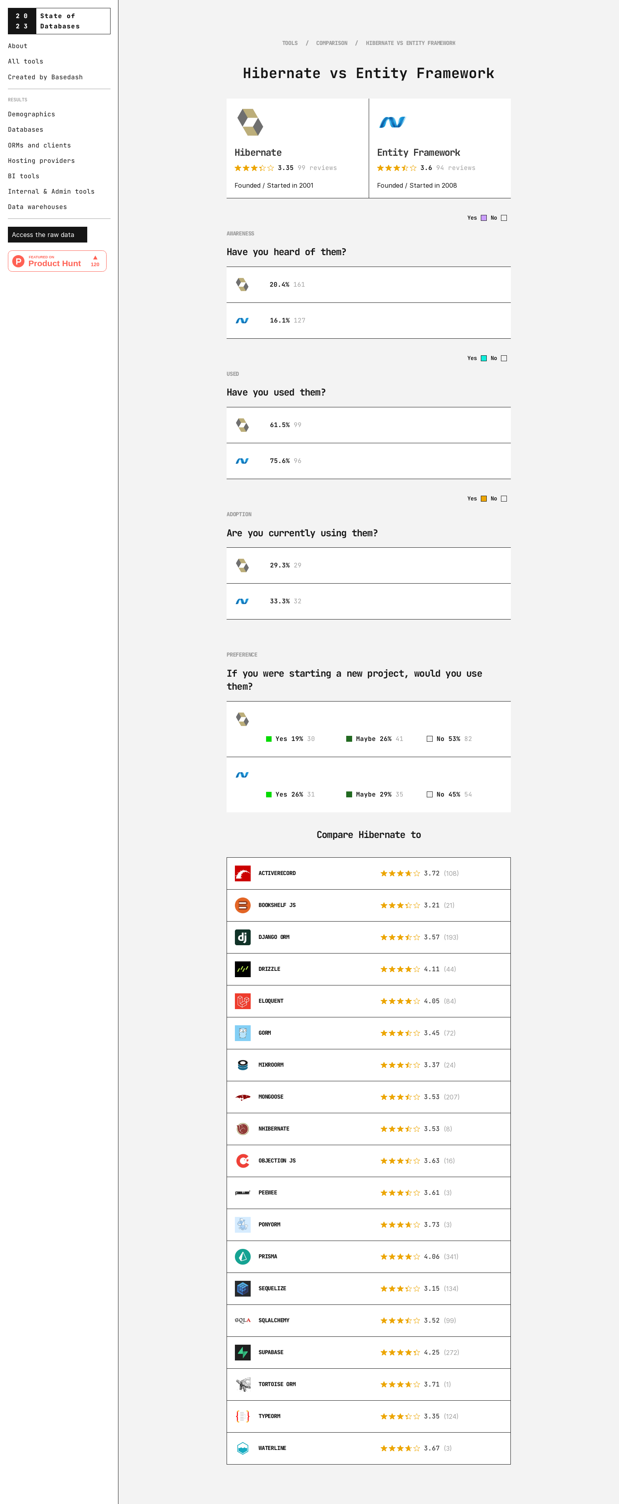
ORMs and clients (39, 145)
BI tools (23, 176)
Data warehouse (35, 207)
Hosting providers (41, 161)
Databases (25, 129)
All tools (25, 61)
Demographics (31, 114)
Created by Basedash (45, 77)
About (18, 46)
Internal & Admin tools (51, 191)
